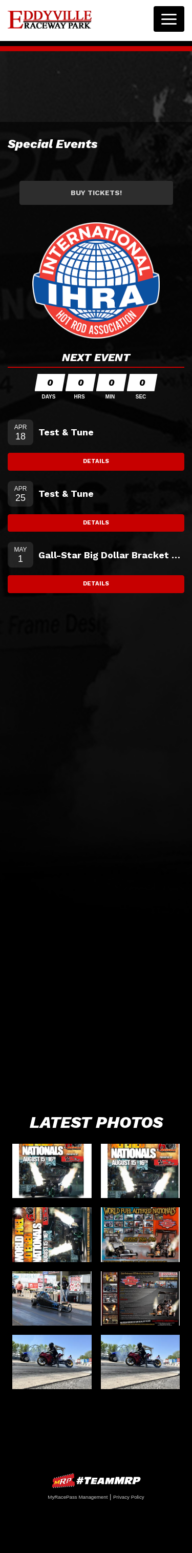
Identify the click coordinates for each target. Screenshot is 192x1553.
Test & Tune (66, 432)
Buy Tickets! (96, 192)
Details (96, 461)
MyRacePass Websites (96, 1480)
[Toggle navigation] (169, 19)
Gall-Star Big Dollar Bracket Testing (111, 555)
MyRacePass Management (78, 1497)
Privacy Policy (128, 1497)
